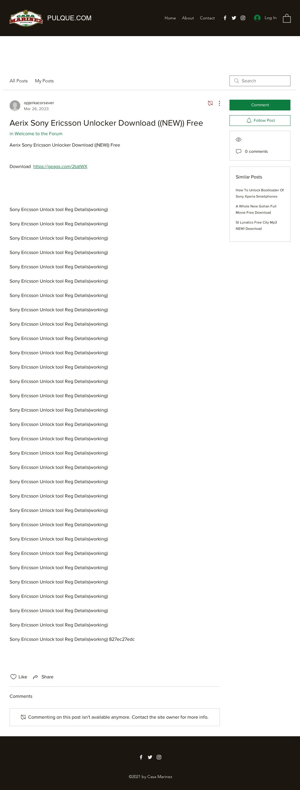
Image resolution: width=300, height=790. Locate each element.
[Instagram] (243, 18)
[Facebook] (225, 18)
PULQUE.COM (69, 18)
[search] (259, 81)
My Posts (44, 81)
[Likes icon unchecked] (13, 676)
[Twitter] (234, 18)
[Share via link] (42, 676)
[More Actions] (216, 103)
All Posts (19, 81)
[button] (287, 18)
